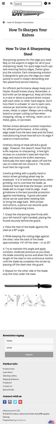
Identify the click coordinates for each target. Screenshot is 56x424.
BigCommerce (19, 420)
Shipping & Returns (11, 379)
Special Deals (8, 389)
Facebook (5, 402)
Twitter (15, 402)
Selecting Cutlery (10, 375)
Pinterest (20, 402)
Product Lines (8, 369)
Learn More (8, 372)
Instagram (10, 402)
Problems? (7, 382)
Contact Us (7, 386)
